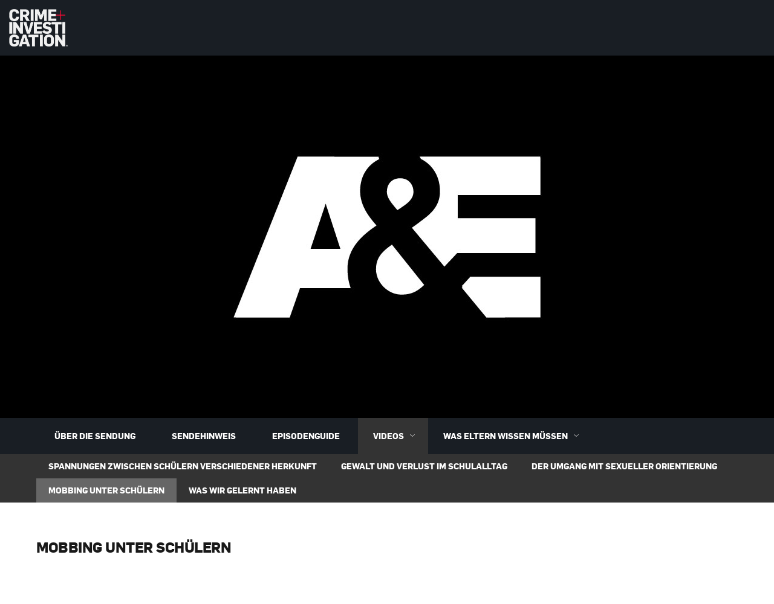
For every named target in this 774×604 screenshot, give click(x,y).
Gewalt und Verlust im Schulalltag (424, 466)
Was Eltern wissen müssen (513, 436)
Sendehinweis (204, 436)
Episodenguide (306, 436)
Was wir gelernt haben (242, 490)
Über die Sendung (94, 436)
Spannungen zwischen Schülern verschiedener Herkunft (182, 466)
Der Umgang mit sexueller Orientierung (624, 466)
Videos (396, 436)
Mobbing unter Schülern (106, 490)
